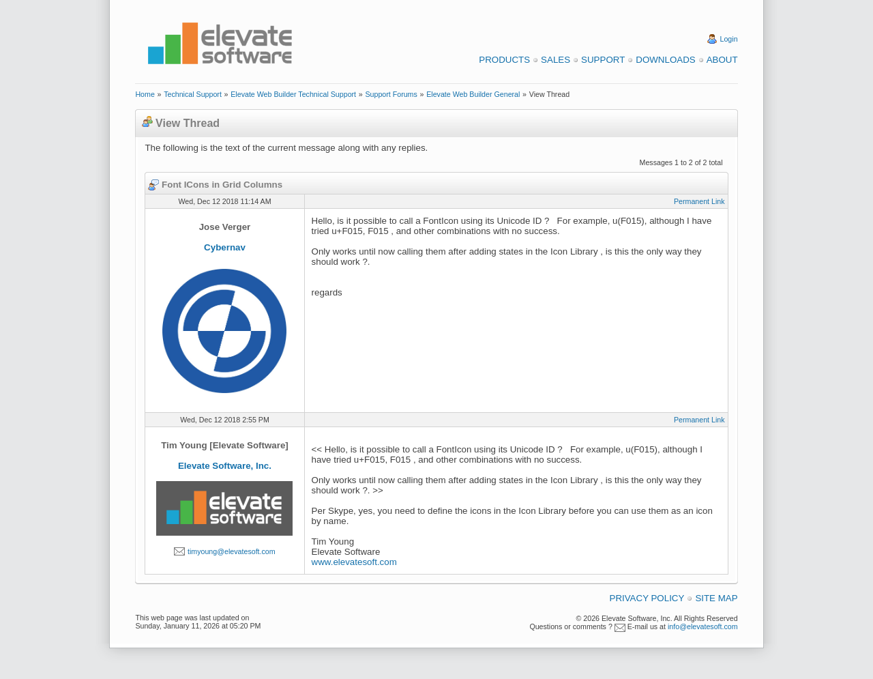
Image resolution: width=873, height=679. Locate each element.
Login (729, 39)
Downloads (665, 60)
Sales (555, 60)
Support (603, 60)
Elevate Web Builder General (473, 94)
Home (144, 94)
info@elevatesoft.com (703, 626)
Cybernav (225, 247)
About (722, 60)
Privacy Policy (647, 598)
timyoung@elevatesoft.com (232, 551)
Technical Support (193, 94)
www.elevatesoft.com (354, 562)
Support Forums (391, 94)
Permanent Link (699, 201)
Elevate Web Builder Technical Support (293, 94)
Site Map (716, 598)
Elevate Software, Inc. (224, 466)
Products (504, 60)
